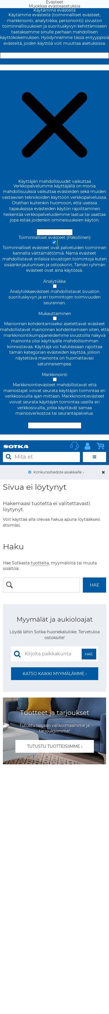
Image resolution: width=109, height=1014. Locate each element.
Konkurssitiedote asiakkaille (57, 472)
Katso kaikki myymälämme (53, 673)
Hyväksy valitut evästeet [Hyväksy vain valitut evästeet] (54, 425)
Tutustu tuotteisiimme (53, 746)
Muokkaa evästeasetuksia (54, 67)
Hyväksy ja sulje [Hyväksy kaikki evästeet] (55, 55)
